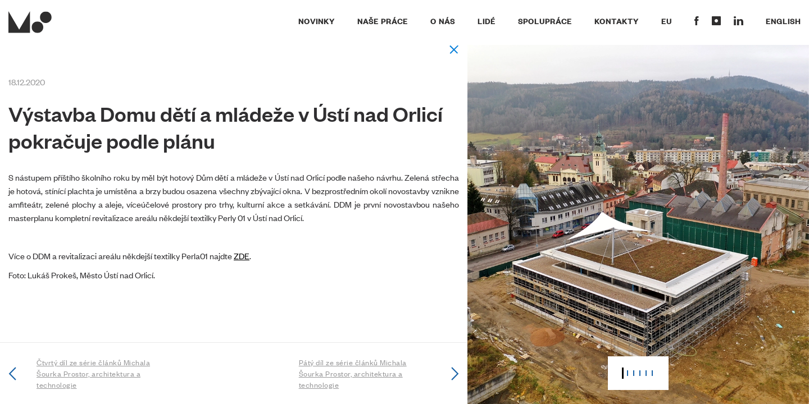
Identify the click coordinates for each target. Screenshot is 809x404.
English (783, 21)
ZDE (241, 255)
